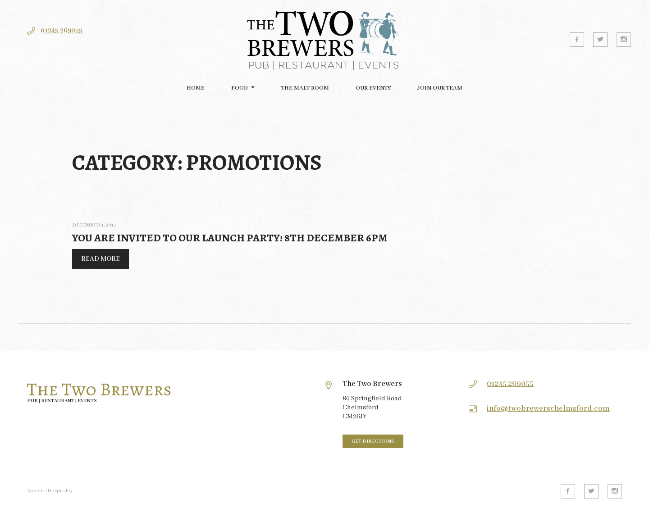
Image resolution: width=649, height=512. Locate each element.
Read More (96, 261)
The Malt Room (305, 88)
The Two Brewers (99, 389)
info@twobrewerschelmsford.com (548, 408)
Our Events (373, 88)
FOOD (239, 88)
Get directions (373, 441)
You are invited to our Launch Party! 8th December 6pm (229, 238)
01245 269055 (61, 31)
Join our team (439, 88)
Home (196, 88)
